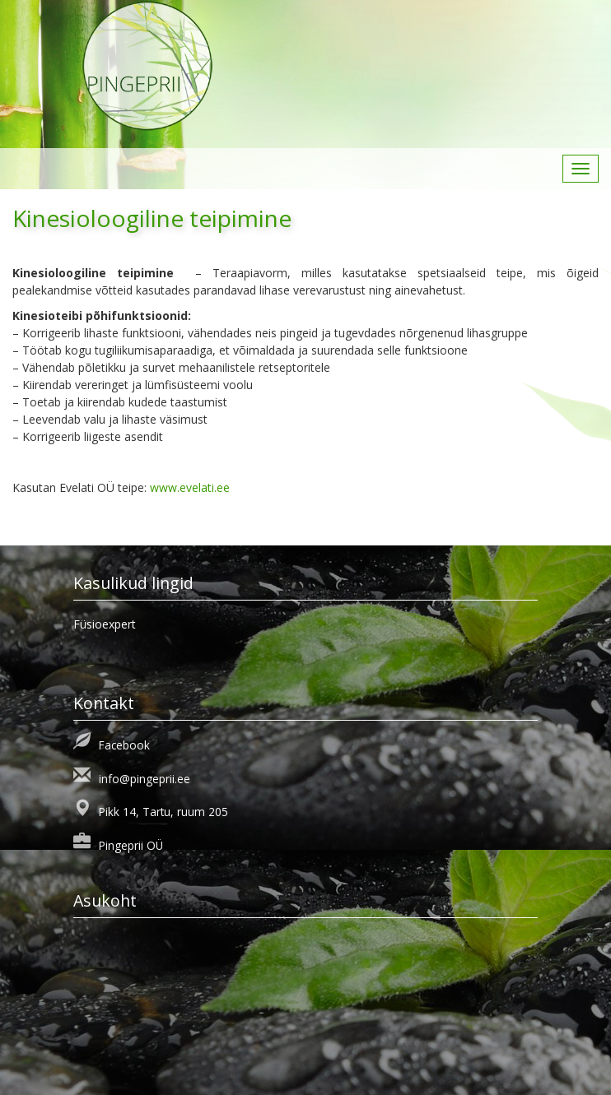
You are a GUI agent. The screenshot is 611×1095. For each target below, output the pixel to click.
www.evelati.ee (190, 487)
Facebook (124, 745)
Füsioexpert (104, 624)
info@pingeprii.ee (144, 778)
